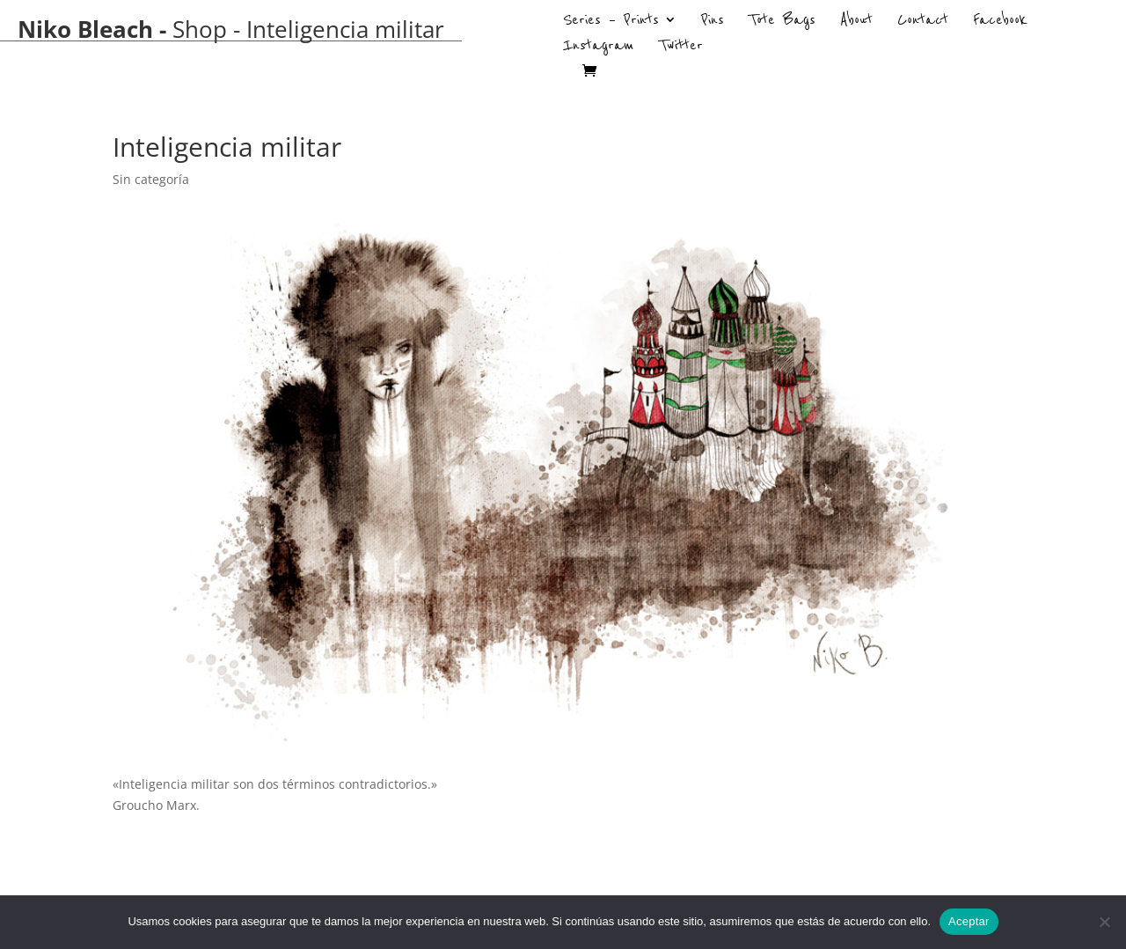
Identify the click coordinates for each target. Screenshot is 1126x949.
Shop (199, 29)
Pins (712, 22)
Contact (922, 22)
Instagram (598, 47)
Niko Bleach (85, 29)
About (856, 22)
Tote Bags (782, 22)
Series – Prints (611, 22)
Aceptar (969, 921)
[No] (1104, 922)
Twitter (681, 47)
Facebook (1000, 22)
